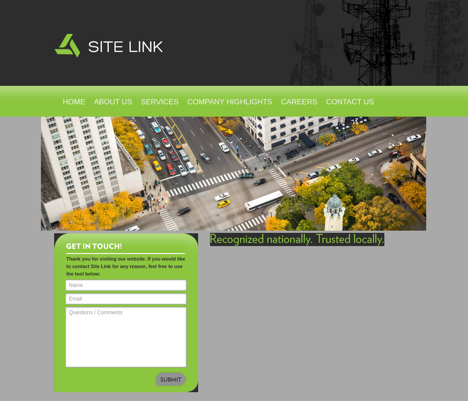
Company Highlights (229, 102)
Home (74, 102)
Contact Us (350, 102)
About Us (113, 102)
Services (160, 102)
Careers (299, 102)
